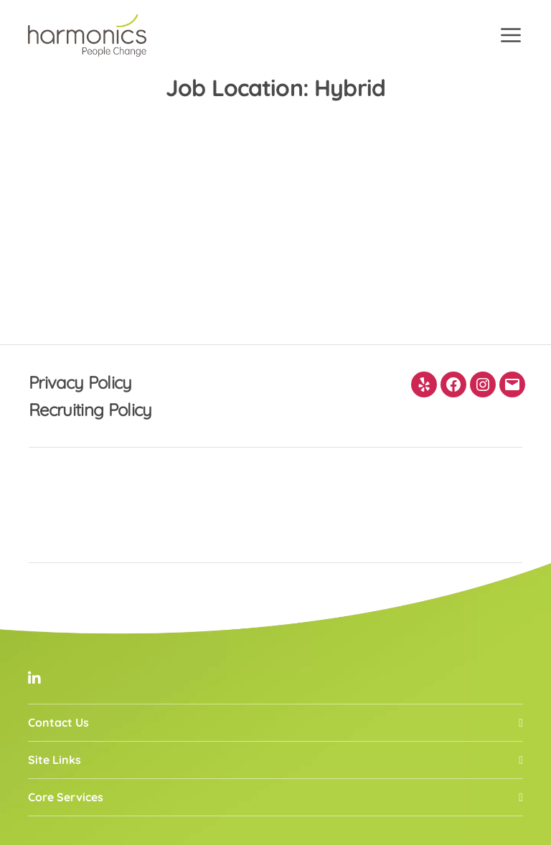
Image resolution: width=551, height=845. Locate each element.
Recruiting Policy (90, 409)
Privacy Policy (80, 382)
